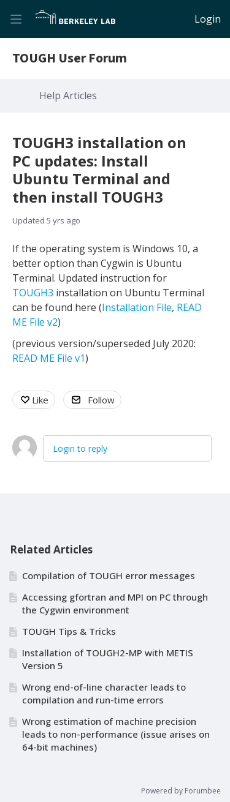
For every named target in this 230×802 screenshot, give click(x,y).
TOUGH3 (32, 292)
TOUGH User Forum (69, 58)
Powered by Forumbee (181, 791)
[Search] (181, 19)
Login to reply (80, 448)
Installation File (137, 307)
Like (40, 400)
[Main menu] (16, 19)
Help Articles (68, 96)
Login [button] (207, 19)
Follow (101, 400)
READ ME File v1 (48, 358)
